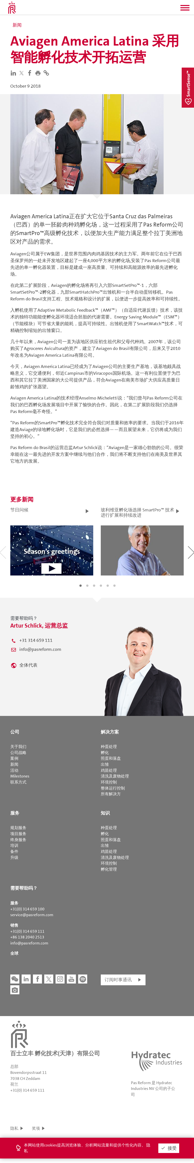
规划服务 (18, 827)
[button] (184, 9)
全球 (14, 953)
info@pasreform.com (40, 649)
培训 (14, 845)
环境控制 (109, 782)
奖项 (36, 1128)
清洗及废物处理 (115, 776)
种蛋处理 (109, 746)
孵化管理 (109, 869)
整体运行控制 (113, 788)
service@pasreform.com (31, 914)
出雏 (105, 764)
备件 (14, 851)
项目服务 (18, 833)
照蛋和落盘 (111, 758)
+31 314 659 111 (36, 640)
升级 (14, 857)
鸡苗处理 (109, 770)
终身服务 (18, 839)
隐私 (14, 1128)
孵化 (105, 752)
